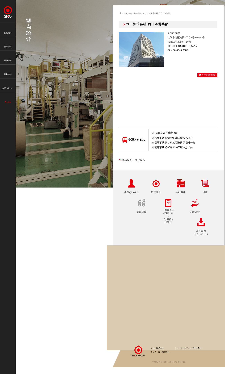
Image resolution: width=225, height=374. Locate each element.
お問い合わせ (8, 82)
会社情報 (8, 41)
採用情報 (8, 55)
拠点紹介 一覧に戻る (133, 160)
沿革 (205, 192)
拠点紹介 (138, 13)
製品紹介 (8, 27)
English (8, 96)
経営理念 (156, 192)
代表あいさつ (131, 192)
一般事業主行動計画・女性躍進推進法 (168, 216)
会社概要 (180, 192)
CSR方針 (195, 211)
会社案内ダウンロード (201, 232)
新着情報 (8, 69)
